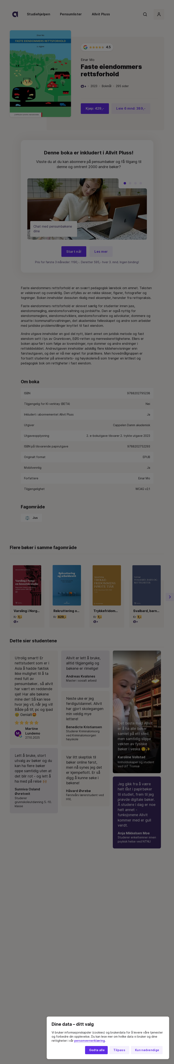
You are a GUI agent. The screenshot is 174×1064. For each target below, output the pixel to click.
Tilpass (119, 1050)
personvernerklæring (89, 1040)
